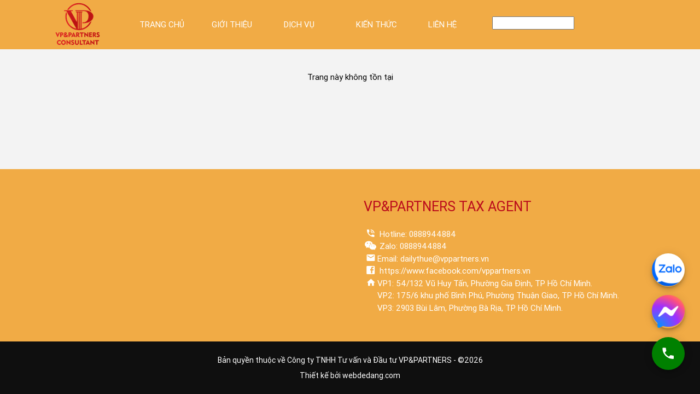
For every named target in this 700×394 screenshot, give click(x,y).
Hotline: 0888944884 (416, 234)
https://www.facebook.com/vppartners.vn (453, 271)
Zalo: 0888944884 (412, 246)
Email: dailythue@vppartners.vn (433, 259)
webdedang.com (371, 375)
